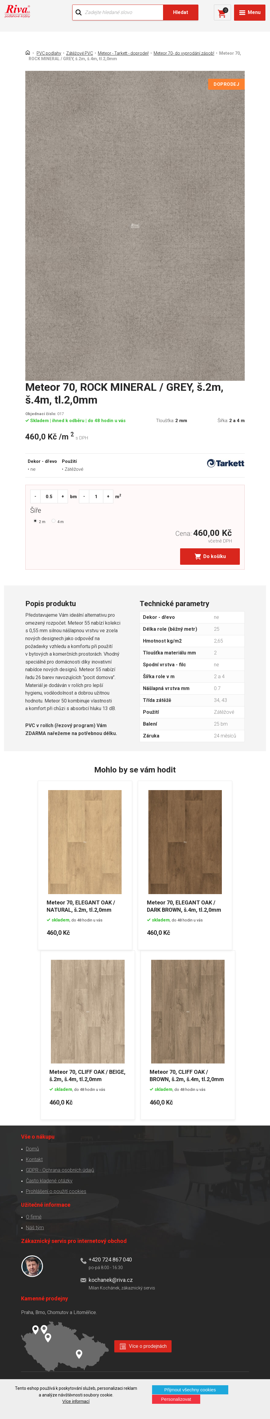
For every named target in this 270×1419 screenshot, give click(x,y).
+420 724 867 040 (110, 1258)
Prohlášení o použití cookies (56, 1190)
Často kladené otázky (49, 1179)
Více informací (76, 1401)
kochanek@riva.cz (110, 1278)
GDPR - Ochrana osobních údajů (60, 1168)
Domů (32, 1147)
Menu (254, 12)
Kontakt (34, 1158)
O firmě (33, 1215)
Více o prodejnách (148, 1345)
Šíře (37, 511)
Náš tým (35, 1226)
